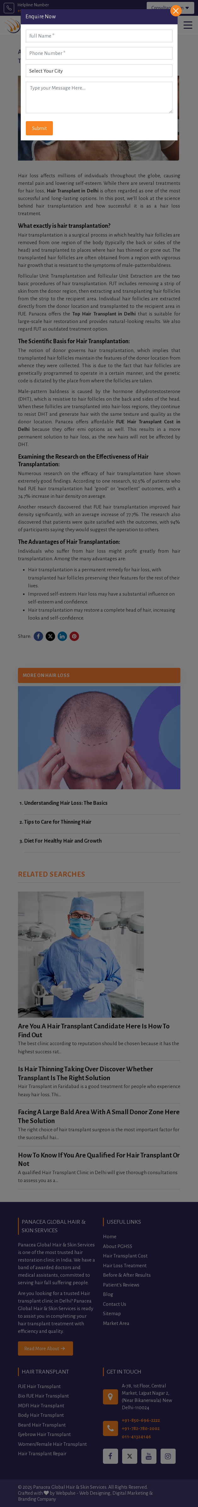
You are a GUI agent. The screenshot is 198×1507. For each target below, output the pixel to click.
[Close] (176, 10)
